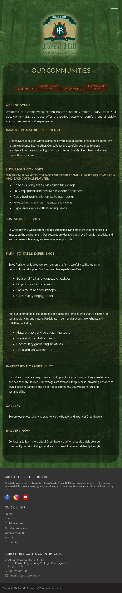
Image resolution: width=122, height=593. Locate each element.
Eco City (10, 537)
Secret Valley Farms (49, 87)
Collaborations (14, 523)
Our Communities (16, 528)
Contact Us (11, 542)
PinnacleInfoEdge (36, 588)
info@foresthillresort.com (24, 575)
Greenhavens (26, 88)
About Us (10, 518)
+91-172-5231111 (17, 570)
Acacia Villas (72, 88)
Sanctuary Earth (14, 532)
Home (8, 513)
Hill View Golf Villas (96, 87)
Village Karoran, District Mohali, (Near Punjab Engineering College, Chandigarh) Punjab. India (35, 563)
